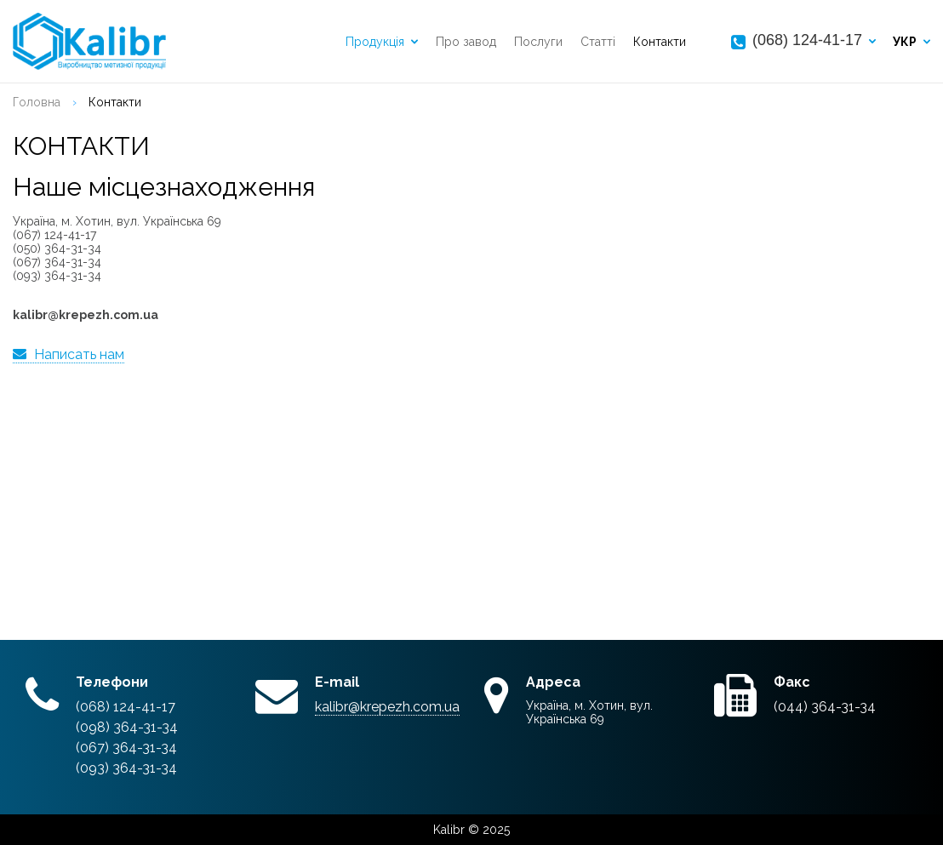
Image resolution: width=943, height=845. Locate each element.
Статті (597, 42)
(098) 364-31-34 (127, 727)
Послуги (538, 42)
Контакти (659, 42)
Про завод (466, 42)
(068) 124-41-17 (807, 40)
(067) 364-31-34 (126, 747)
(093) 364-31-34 (126, 768)
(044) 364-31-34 (825, 707)
